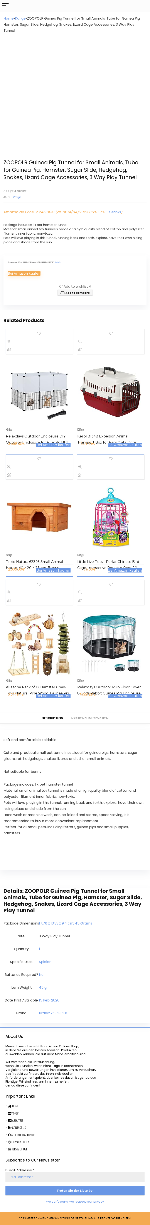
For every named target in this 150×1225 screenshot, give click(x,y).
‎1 (39, 948)
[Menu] (5, 6)
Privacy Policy (18, 1142)
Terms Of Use (17, 1149)
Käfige (20, 18)
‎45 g (43, 987)
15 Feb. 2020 (49, 1000)
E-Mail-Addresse (19, 1170)
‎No (41, 974)
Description (52, 718)
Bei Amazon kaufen (24, 273)
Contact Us (17, 1127)
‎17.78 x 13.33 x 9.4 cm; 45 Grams (65, 923)
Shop (13, 1113)
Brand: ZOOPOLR (53, 1013)
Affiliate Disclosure (22, 1134)
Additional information (89, 718)
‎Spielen (45, 961)
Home (8, 18)
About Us (15, 1120)
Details (115, 212)
